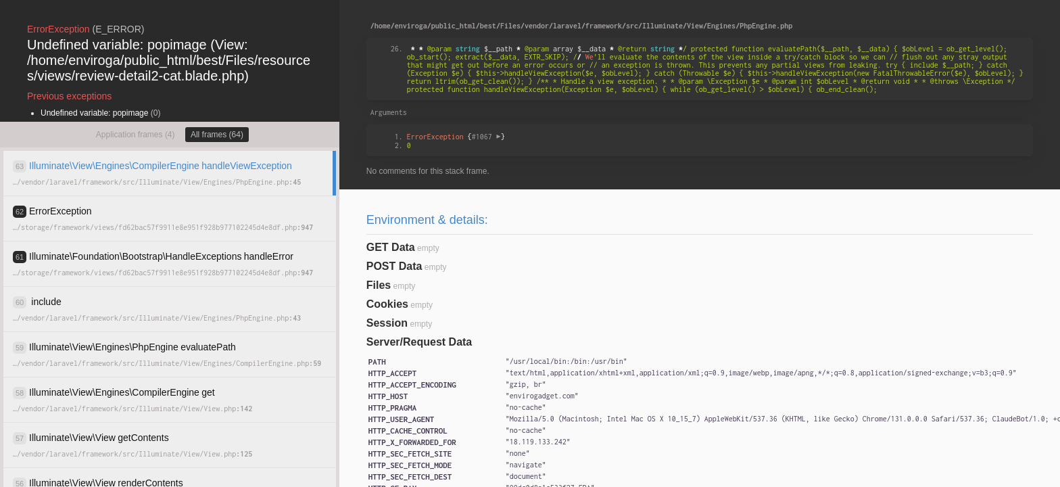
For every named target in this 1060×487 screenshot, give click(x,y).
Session (387, 323)
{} (456, 137)
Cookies (387, 304)
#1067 (486, 137)
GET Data (390, 247)
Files (378, 285)
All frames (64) (217, 134)
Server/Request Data (419, 342)
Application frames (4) (135, 134)
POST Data (394, 266)
